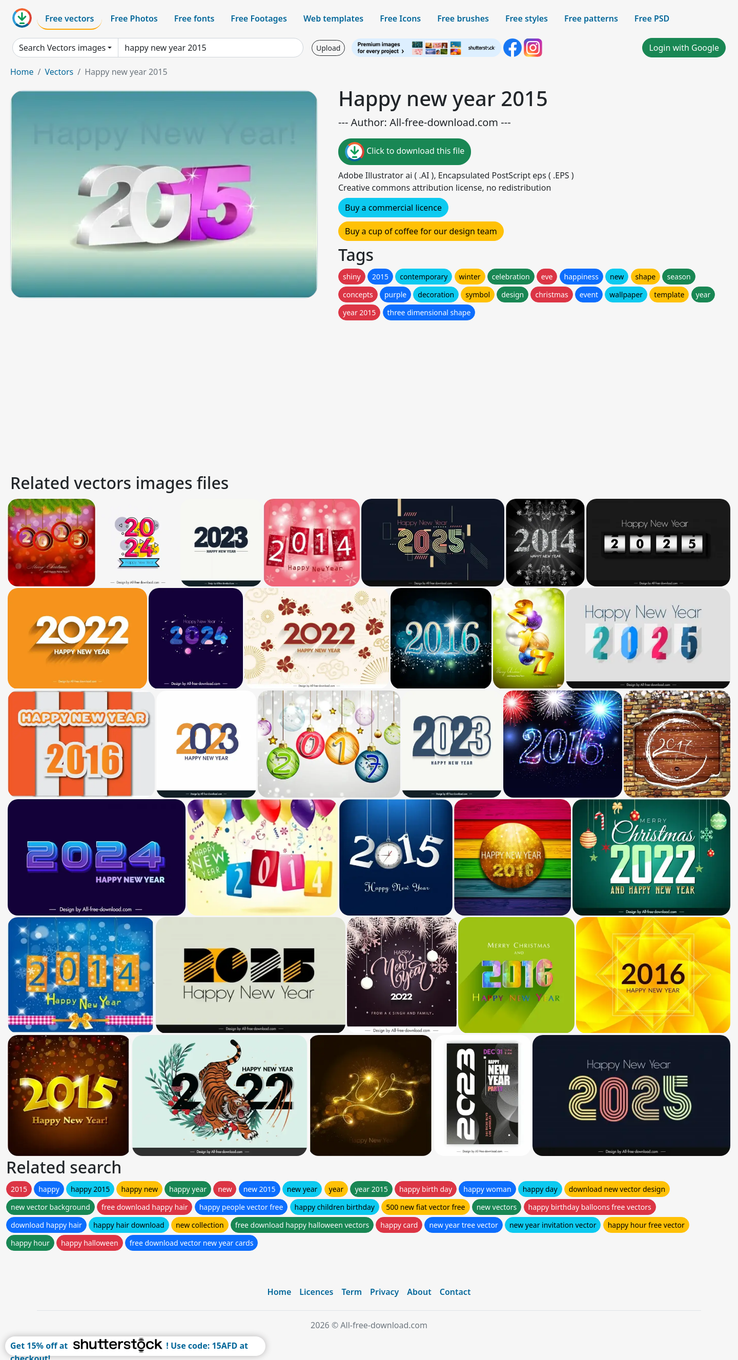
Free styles (526, 18)
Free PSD (651, 18)
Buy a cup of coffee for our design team (421, 231)
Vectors (59, 71)
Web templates (333, 18)
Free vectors (69, 18)
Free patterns (591, 18)
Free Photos (133, 18)
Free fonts (194, 18)
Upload (328, 48)
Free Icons (400, 18)
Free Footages (259, 18)
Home (22, 71)
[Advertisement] (316, 394)
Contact (455, 1291)
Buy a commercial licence (393, 207)
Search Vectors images (62, 47)
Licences (316, 1291)
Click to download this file (404, 151)
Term (351, 1291)
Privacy (384, 1291)
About (419, 1291)
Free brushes (463, 18)
